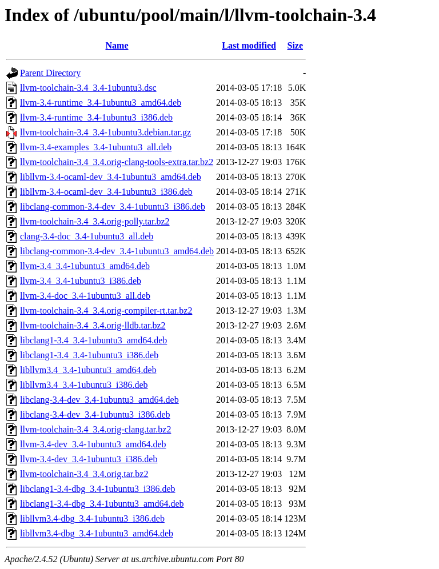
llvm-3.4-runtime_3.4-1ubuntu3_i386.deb (96, 117)
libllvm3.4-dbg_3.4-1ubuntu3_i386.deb (92, 518)
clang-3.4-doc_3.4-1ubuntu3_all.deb (86, 236)
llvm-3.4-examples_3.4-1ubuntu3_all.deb (95, 147)
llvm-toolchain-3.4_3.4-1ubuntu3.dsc (88, 88)
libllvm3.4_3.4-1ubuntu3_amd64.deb (88, 370)
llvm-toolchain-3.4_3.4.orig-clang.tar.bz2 (95, 429)
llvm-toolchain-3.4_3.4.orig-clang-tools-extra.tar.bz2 (116, 162)
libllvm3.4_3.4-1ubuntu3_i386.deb (84, 385)
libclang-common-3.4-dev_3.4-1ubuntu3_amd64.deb (117, 251)
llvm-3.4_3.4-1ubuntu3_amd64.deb (85, 266)
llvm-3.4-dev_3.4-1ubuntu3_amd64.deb (93, 444)
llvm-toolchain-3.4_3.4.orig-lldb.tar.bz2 (93, 325)
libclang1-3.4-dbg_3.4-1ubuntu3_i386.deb (97, 489)
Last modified (249, 45)
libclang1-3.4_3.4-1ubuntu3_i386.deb (89, 355)
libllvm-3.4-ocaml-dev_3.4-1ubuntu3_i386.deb (106, 192)
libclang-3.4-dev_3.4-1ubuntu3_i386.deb (95, 414)
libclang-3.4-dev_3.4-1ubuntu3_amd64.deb (99, 399)
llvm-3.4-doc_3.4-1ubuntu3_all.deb (85, 295)
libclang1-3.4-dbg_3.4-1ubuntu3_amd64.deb (102, 503)
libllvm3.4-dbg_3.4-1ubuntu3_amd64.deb (96, 533)
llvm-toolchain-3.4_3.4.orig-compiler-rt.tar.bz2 (106, 310)
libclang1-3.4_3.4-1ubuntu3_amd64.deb (93, 340)
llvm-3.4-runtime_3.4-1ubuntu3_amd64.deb (100, 102)
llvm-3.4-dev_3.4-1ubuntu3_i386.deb (88, 459)
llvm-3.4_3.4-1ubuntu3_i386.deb (80, 281)
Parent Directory (50, 73)
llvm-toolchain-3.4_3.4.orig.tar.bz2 (84, 474)
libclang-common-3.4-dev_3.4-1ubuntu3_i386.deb (112, 206)
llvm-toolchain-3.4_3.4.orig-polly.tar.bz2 (95, 221)
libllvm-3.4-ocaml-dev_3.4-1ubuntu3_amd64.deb (110, 177)
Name (117, 45)
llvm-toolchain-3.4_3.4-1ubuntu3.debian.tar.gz (105, 132)
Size (296, 45)
